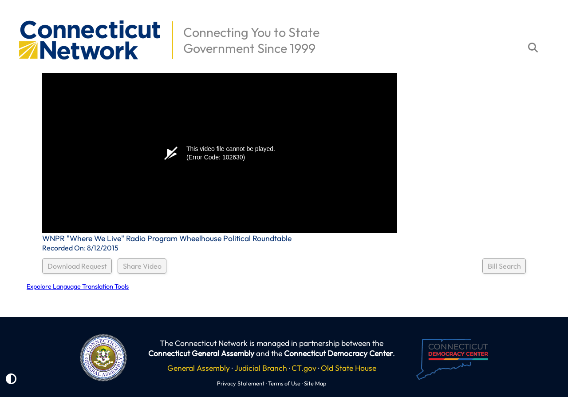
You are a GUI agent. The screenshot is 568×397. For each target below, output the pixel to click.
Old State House (348, 368)
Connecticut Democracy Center (338, 353)
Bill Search (504, 266)
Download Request (77, 266)
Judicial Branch (260, 368)
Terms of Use (284, 383)
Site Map (315, 383)
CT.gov (304, 368)
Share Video (142, 266)
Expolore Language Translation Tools (78, 286)
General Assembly (198, 368)
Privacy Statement (240, 383)
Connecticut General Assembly (201, 353)
